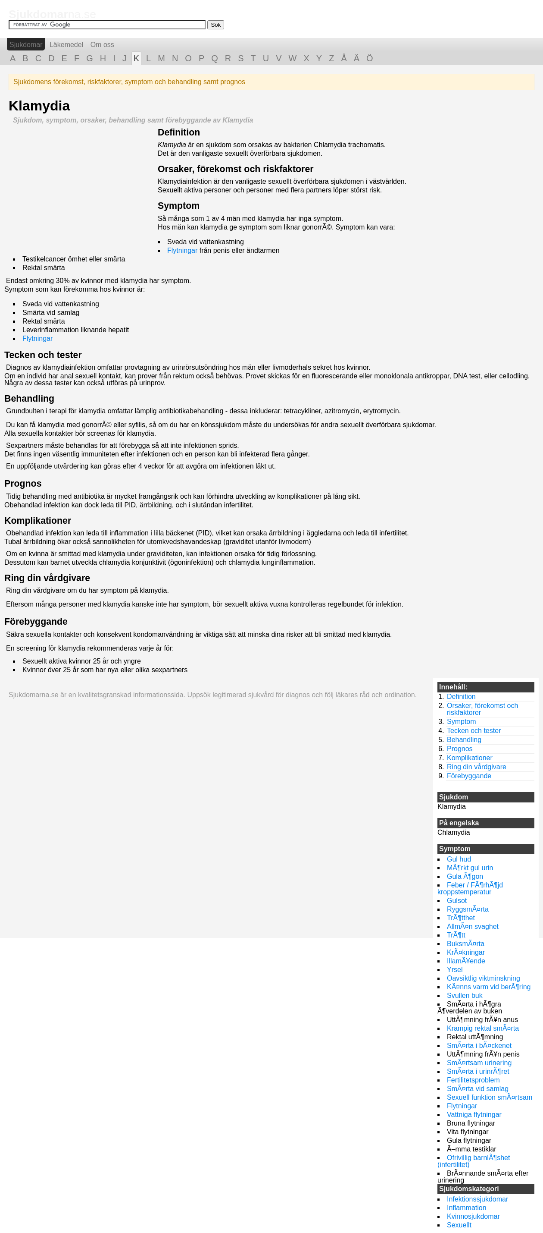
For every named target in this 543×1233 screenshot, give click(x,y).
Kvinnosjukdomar (473, 1216)
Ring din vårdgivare (47, 578)
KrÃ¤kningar (466, 952)
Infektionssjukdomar (477, 1199)
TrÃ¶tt (456, 935)
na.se (52, 14)
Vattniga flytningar (474, 1114)
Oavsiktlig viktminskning (483, 978)
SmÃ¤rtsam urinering (479, 1062)
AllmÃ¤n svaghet (473, 926)
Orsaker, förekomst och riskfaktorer (236, 169)
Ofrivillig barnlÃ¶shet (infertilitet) (473, 1161)
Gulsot (457, 900)
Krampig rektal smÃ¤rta (483, 1028)
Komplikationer (37, 521)
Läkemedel (66, 44)
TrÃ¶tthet (461, 918)
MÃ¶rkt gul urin (470, 867)
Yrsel (454, 969)
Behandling (29, 398)
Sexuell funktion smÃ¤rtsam (489, 1097)
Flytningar (182, 250)
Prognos (23, 483)
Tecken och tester (43, 355)
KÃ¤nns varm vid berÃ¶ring (489, 987)
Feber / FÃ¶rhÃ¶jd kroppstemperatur (470, 888)
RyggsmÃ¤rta (468, 909)
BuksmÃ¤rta (465, 943)
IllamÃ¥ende (466, 961)
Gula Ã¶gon (465, 876)
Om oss (102, 44)
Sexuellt (459, 1225)
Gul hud (459, 859)
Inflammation (467, 1207)
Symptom (179, 206)
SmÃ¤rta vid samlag (478, 1088)
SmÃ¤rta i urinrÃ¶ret (478, 1071)
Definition (179, 132)
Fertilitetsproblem (473, 1080)
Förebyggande (36, 621)
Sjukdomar (25, 44)
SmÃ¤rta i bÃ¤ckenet (479, 1045)
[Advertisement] (81, 188)
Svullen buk (465, 995)
